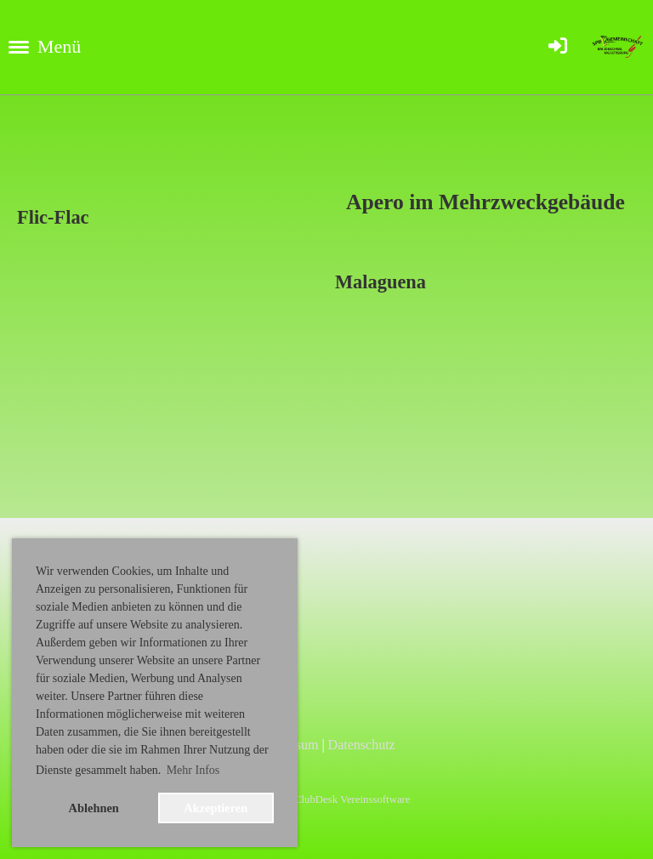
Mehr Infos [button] (193, 770)
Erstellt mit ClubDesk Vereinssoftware (326, 799)
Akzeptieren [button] (215, 808)
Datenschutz (361, 744)
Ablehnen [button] (94, 808)
